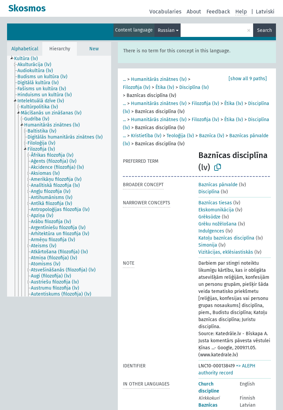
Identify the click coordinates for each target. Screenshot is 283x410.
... (124, 79)
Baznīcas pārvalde (218, 185)
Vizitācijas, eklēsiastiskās (225, 252)
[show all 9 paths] (248, 79)
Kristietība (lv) (146, 136)
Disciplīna (209, 192)
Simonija (207, 245)
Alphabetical (24, 49)
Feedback (218, 11)
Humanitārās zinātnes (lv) (159, 79)
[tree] (59, 176)
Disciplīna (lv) (194, 87)
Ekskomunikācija (216, 210)
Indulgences (211, 231)
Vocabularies (165, 11)
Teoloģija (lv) (180, 136)
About (194, 11)
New (94, 49)
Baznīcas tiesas (215, 203)
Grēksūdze (209, 217)
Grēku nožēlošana (217, 224)
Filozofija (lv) (136, 87)
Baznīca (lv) (211, 136)
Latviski (265, 11)
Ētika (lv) (164, 87)
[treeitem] (29, 59)
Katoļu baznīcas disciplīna (226, 238)
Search (264, 30)
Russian (166, 30)
